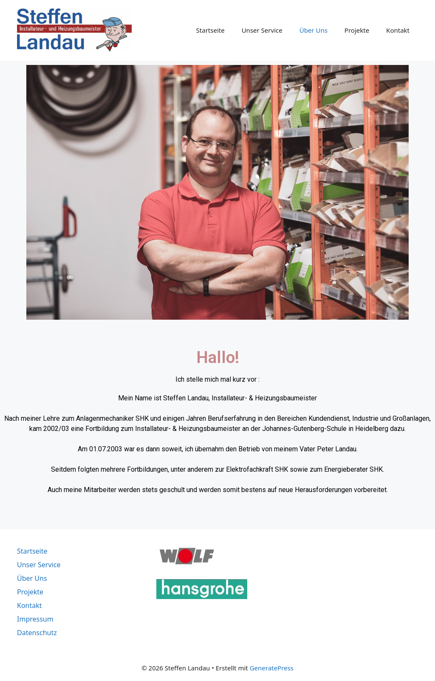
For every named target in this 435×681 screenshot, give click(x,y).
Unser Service (262, 30)
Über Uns (313, 30)
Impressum (35, 619)
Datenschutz (37, 632)
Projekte (357, 30)
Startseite (210, 30)
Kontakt (398, 30)
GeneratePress (272, 668)
